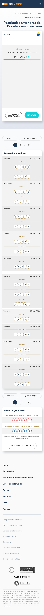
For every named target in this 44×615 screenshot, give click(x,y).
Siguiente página (30, 138)
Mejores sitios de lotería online (18, 477)
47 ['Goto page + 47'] (29, 145)
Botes (6, 490)
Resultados (26, 13)
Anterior (10, 138)
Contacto (7, 542)
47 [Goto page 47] (29, 402)
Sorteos (7, 496)
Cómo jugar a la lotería (12, 525)
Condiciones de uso (11, 547)
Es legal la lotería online (12, 531)
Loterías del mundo (12, 484)
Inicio (17, 13)
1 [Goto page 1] (15, 145)
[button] (40, 4)
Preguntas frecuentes (12, 520)
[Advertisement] (22, 84)
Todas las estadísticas (22, 446)
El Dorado (37, 13)
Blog (5, 502)
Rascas (6, 509)
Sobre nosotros (9, 536)
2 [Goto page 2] (20, 145)
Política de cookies (11, 553)
